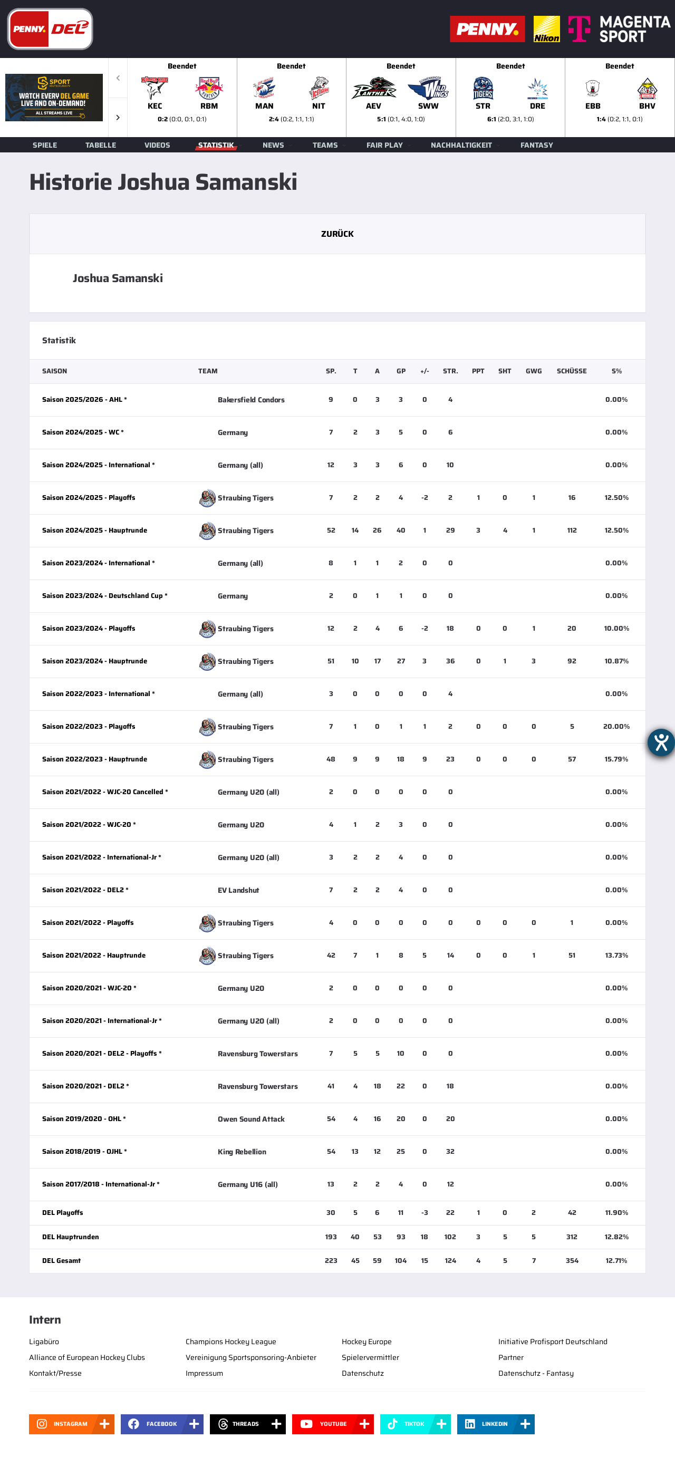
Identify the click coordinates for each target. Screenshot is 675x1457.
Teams (325, 145)
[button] (118, 117)
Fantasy (536, 145)
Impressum (204, 1373)
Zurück (337, 233)
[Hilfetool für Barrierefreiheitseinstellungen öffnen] (661, 742)
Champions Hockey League (231, 1341)
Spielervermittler (370, 1357)
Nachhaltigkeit (461, 145)
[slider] (401, 97)
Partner (511, 1357)
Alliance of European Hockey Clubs (87, 1357)
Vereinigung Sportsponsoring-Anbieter (251, 1357)
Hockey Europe (367, 1341)
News (273, 145)
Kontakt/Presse (55, 1373)
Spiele (45, 145)
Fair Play (385, 145)
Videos (157, 145)
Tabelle (100, 145)
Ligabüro (44, 1341)
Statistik (216, 145)
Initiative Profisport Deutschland (553, 1341)
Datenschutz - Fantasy (536, 1373)
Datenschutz (363, 1373)
